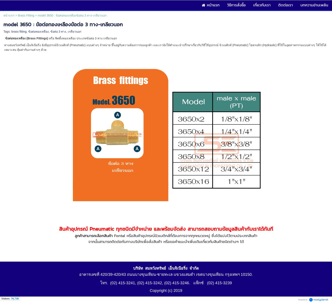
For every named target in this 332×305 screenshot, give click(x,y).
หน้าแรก (8, 15)
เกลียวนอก (74, 31)
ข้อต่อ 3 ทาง (58, 31)
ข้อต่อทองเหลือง (38, 31)
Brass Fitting (26, 15)
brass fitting (19, 31)
